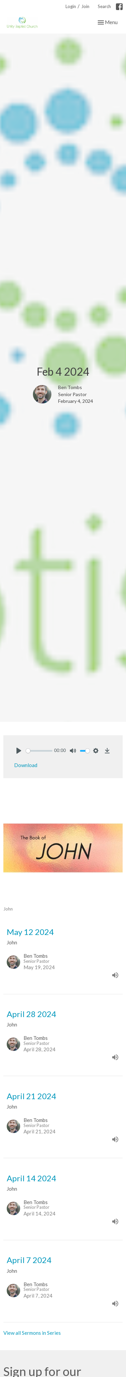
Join (85, 6)
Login (71, 6)
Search (104, 6)
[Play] (18, 750)
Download (25, 765)
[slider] (39, 751)
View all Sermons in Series (32, 1333)
